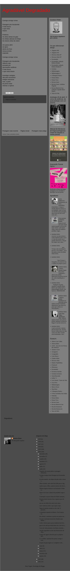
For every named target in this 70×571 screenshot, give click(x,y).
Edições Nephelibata (57, 362)
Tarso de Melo (55, 411)
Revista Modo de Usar (57, 404)
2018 (39, 441)
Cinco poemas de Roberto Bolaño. (62, 220)
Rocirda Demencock (57, 409)
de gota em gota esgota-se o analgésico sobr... (51, 542)
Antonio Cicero (56, 349)
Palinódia (54, 395)
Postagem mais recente (10, 131)
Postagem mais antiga (39, 131)
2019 (39, 439)
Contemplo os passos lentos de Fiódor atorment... (52, 496)
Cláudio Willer (55, 358)
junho (41, 469)
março (41, 551)
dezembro (42, 454)
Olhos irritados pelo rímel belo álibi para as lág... (52, 483)
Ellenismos (54, 367)
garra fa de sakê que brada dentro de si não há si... (52, 525)
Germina (54, 69)
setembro (42, 461)
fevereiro (42, 553)
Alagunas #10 (55, 52)
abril (41, 548)
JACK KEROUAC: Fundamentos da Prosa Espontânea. (62, 202)
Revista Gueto (55, 82)
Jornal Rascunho (56, 376)
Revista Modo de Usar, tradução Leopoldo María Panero (58, 89)
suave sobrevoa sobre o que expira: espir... (50, 505)
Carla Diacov (55, 356)
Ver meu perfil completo (18, 440)
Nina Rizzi (54, 389)
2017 (39, 444)
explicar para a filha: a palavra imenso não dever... (52, 486)
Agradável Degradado (26, 10)
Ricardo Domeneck (57, 406)
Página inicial (24, 131)
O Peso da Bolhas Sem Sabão (59, 393)
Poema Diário (55, 77)
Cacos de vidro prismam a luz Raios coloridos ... (52, 528)
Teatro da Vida (55, 93)
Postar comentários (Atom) (13, 134)
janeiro (42, 556)
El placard (54, 365)
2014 (39, 451)
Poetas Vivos (55, 80)
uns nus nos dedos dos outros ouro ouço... (50, 503)
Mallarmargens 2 (56, 73)
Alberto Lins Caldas (57, 341)
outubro (42, 459)
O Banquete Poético (57, 75)
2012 (39, 561)
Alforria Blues (55, 343)
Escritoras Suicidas (57, 371)
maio (41, 546)
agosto (41, 464)
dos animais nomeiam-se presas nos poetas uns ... (52, 516)
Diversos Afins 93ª (56, 57)
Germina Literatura (57, 373)
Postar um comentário (11, 99)
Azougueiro (55, 351)
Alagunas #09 (55, 50)
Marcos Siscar (55, 387)
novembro (42, 456)
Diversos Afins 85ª (56, 55)
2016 (39, 446)
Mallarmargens (56, 71)
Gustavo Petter (17, 438)
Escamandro (55, 59)
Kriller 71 (54, 378)
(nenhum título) (56, 234)
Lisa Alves (54, 382)
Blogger (43, 566)
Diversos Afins (56, 360)
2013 (39, 559)
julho (41, 466)
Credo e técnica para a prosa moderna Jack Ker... (52, 523)
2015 (39, 449)
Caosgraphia (55, 354)
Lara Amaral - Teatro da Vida (59, 380)
